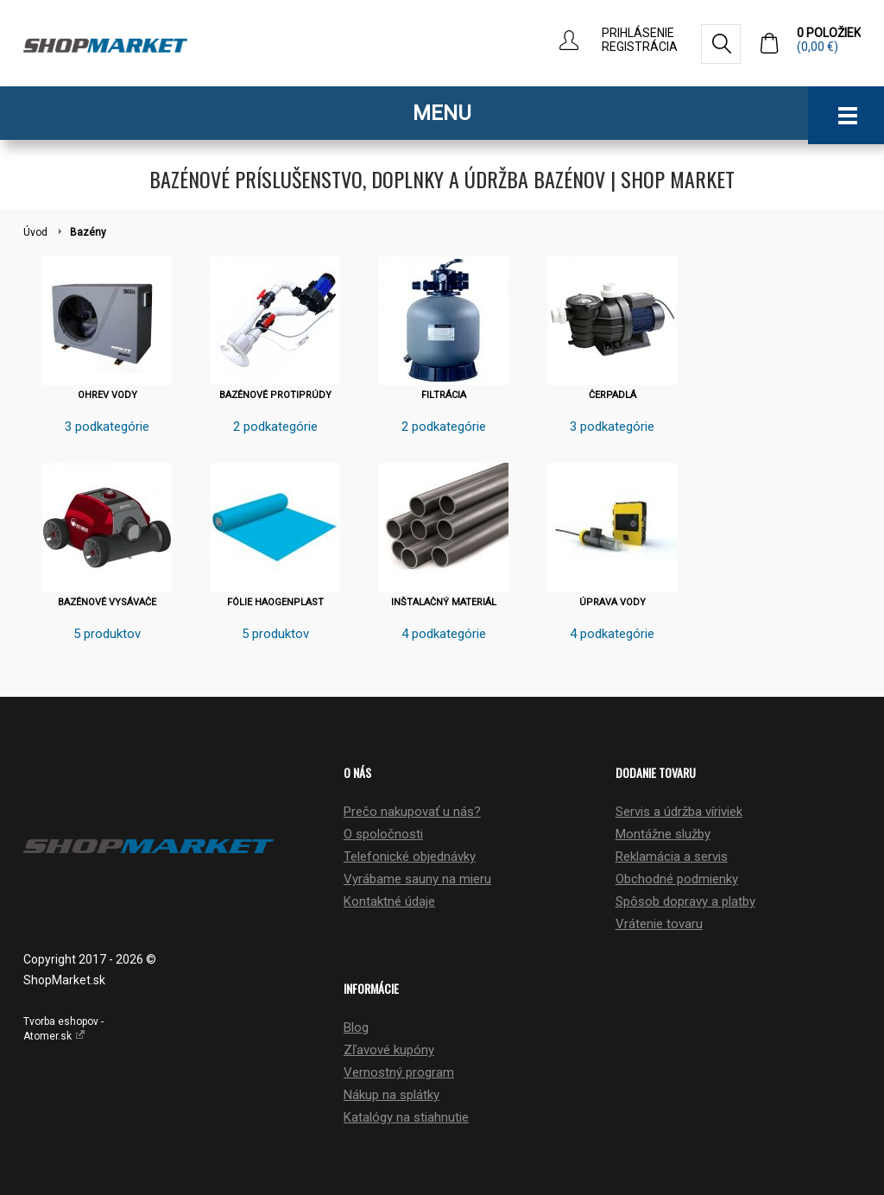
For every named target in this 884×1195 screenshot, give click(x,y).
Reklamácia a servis (672, 856)
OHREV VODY (107, 395)
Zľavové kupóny (389, 1050)
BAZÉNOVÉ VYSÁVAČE (107, 602)
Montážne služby (663, 834)
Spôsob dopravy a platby (685, 901)
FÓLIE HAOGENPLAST (275, 602)
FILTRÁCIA (443, 395)
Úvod (35, 232)
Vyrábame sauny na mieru (417, 879)
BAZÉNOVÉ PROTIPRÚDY (275, 395)
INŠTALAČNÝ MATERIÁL (443, 602)
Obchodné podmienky (677, 879)
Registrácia (640, 47)
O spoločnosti (383, 834)
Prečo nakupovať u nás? (412, 811)
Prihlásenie (638, 33)
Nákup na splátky (391, 1095)
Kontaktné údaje (389, 901)
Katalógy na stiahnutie (406, 1117)
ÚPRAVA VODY (612, 602)
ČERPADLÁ (612, 395)
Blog (356, 1027)
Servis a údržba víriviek (679, 811)
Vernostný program (399, 1072)
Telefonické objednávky (410, 856)
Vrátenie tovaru (659, 924)
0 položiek (829, 40)
